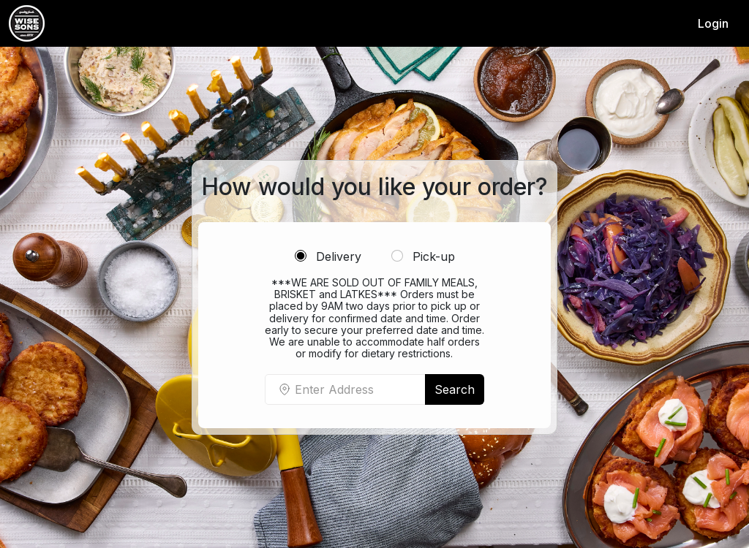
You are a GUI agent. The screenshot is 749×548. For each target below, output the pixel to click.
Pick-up (423, 256)
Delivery (328, 256)
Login (713, 23)
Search (454, 389)
